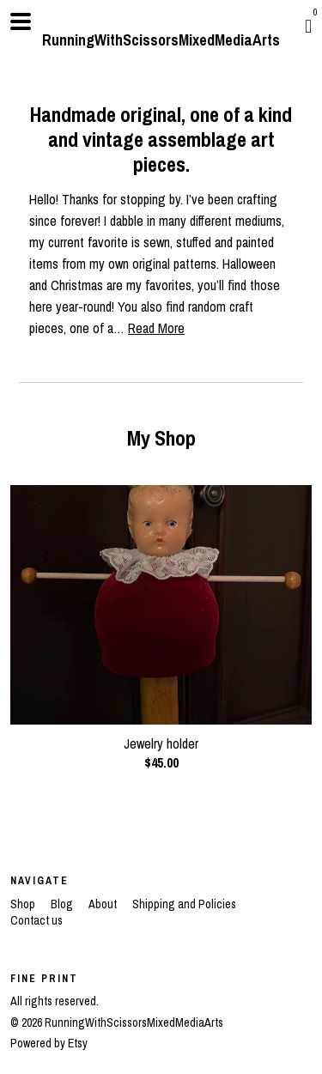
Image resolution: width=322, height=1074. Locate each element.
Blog (63, 904)
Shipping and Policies (184, 904)
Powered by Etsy (49, 1043)
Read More (156, 328)
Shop (24, 904)
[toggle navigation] (20, 21)
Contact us (36, 920)
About (103, 904)
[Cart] (308, 26)
